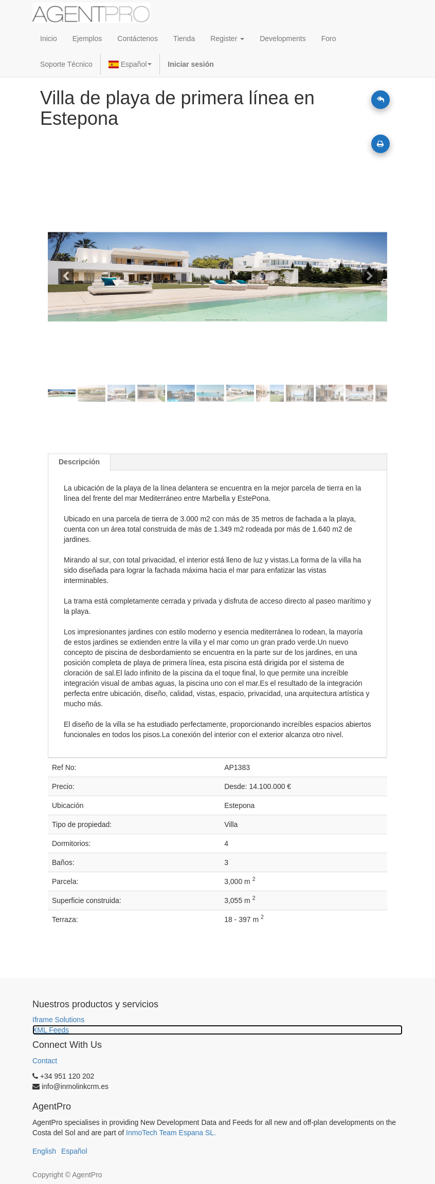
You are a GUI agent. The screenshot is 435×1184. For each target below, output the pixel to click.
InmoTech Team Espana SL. (171, 1133)
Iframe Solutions (58, 1020)
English (44, 1151)
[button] (73, 277)
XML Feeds (50, 1030)
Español (130, 64)
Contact (44, 1061)
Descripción (79, 462)
